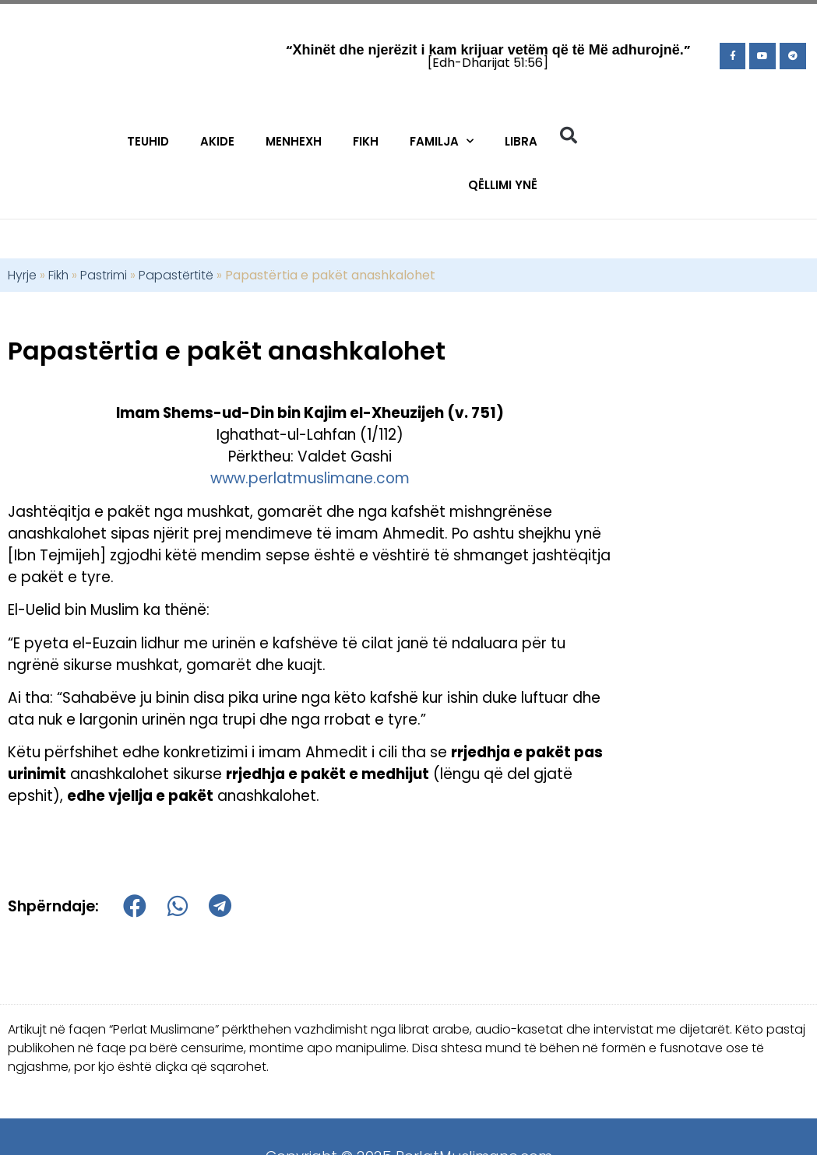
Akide (217, 141)
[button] (568, 135)
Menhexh (294, 141)
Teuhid (148, 141)
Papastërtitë (176, 275)
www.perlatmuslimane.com (310, 478)
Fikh (366, 141)
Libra (521, 141)
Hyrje (22, 275)
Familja (442, 141)
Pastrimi (103, 275)
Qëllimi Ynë (502, 185)
